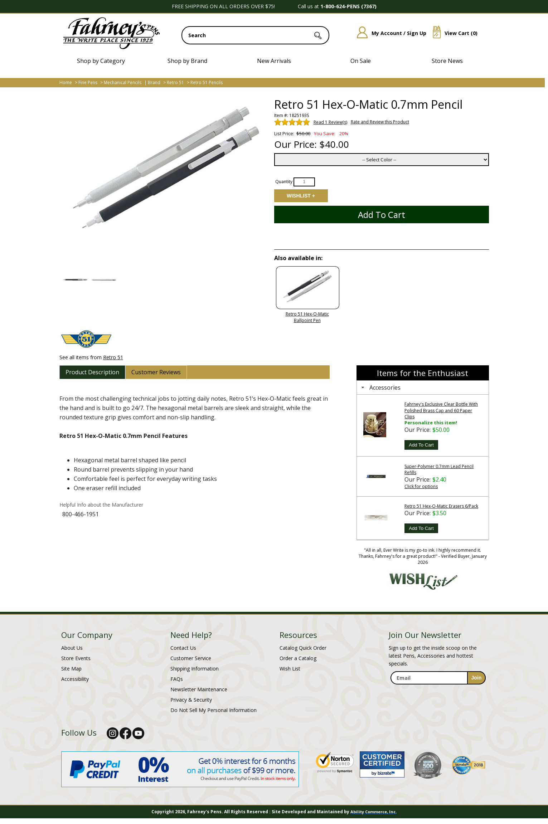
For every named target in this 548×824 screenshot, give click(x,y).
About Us (72, 647)
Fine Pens (87, 82)
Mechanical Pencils (122, 82)
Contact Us (183, 647)
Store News (447, 61)
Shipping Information (194, 668)
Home (65, 82)
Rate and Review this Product (380, 122)
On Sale (360, 61)
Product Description (92, 372)
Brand (154, 82)
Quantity (283, 182)
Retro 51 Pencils (206, 82)
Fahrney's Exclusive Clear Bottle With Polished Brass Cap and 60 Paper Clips (441, 410)
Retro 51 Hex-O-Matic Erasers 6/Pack (441, 506)
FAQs (176, 679)
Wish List (290, 668)
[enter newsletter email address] (438, 677)
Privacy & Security (191, 699)
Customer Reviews (156, 372)
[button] (74, 279)
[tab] (92, 372)
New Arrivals (274, 61)
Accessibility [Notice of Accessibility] (75, 679)
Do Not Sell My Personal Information (213, 710)
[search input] (255, 35)
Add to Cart (381, 214)
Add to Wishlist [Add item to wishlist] (300, 196)
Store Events (76, 658)
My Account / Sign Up (388, 33)
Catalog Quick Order (303, 647)
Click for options (421, 486)
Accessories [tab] (380, 387)
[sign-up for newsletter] (476, 677)
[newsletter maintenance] (437, 692)
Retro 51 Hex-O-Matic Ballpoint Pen (307, 317)
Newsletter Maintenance (198, 689)
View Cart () (452, 33)
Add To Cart (421, 445)
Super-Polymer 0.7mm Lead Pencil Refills (439, 469)
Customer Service (190, 658)
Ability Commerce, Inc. (373, 811)
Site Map (71, 668)
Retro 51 (175, 82)
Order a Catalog (298, 658)
